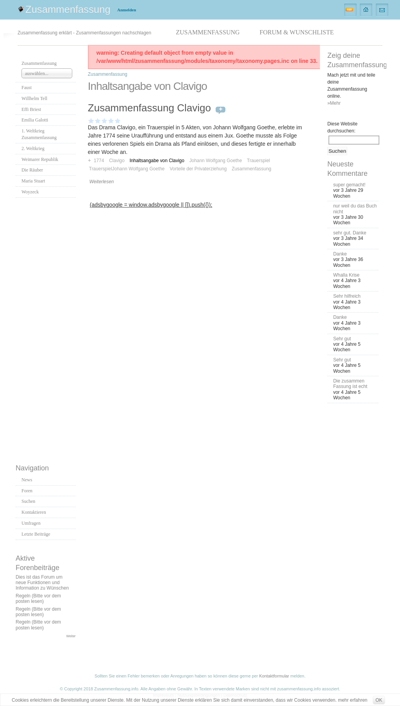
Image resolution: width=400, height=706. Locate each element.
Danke (340, 254)
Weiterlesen (101, 181)
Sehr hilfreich (347, 296)
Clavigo (117, 160)
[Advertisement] (47, 328)
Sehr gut (342, 338)
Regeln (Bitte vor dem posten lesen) (38, 598)
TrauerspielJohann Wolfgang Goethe (127, 169)
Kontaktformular (274, 676)
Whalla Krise (346, 275)
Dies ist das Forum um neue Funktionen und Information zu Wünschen (42, 582)
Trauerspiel (258, 160)
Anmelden (126, 9)
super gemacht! (349, 185)
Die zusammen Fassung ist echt (350, 383)
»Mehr (334, 103)
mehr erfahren (352, 700)
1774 (99, 160)
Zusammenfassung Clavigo (149, 108)
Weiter (71, 636)
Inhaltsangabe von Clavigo (157, 160)
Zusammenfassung (68, 9)
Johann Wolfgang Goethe (215, 160)
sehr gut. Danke (349, 233)
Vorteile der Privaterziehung (198, 169)
